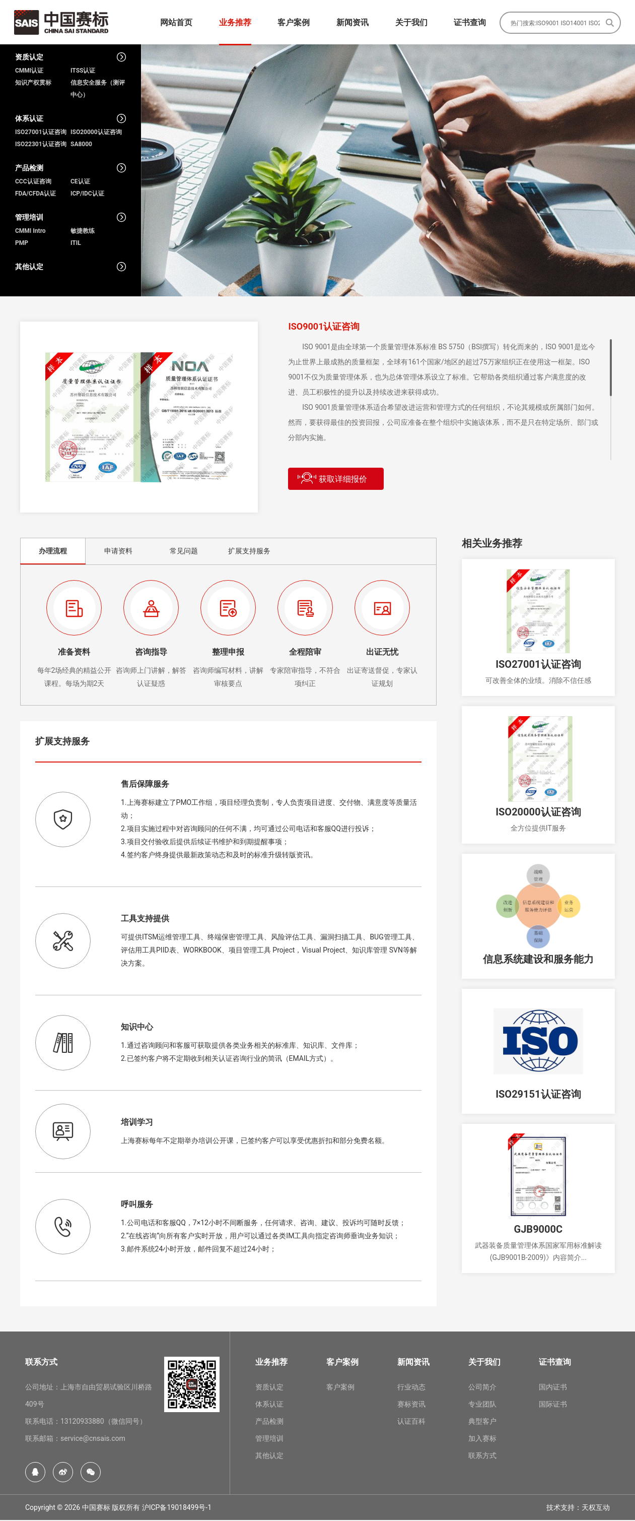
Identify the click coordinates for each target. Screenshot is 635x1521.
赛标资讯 (411, 1405)
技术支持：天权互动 (578, 1508)
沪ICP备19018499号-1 (176, 1508)
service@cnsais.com (92, 1439)
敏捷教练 (82, 231)
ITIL (75, 243)
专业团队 (482, 1405)
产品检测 (269, 1422)
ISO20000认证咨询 (96, 133)
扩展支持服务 (249, 552)
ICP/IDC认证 (87, 194)
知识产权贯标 (33, 83)
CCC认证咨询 (33, 182)
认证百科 (411, 1422)
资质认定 (269, 1388)
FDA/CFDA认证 (35, 194)
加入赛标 (482, 1439)
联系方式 (482, 1456)
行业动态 (411, 1388)
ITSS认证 (82, 71)
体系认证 (269, 1405)
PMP (21, 243)
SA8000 (81, 145)
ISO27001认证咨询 (40, 133)
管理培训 (269, 1439)
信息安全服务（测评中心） (97, 89)
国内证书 (553, 1388)
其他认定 (269, 1456)
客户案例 (340, 1388)
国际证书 (553, 1405)
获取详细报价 (332, 479)
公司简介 (482, 1388)
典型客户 (482, 1422)
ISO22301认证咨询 (40, 145)
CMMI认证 (29, 71)
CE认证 (80, 182)
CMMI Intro (30, 231)
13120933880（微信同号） (103, 1422)
